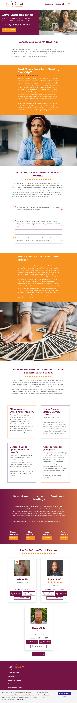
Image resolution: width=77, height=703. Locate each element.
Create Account (13, 673)
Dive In (63, 538)
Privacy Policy (22, 699)
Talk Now (16, 593)
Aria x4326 (22, 579)
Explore (30, 538)
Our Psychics (60, 4)
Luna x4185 (54, 579)
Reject (64, 696)
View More (39, 654)
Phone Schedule (48, 593)
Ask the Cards (9, 30)
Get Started (49, 4)
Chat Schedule (29, 593)
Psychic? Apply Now (15, 687)
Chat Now (61, 593)
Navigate (46, 538)
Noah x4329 (38, 628)
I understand (64, 693)
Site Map (11, 684)
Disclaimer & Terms (14, 680)
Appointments (22, 598)
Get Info (13, 538)
